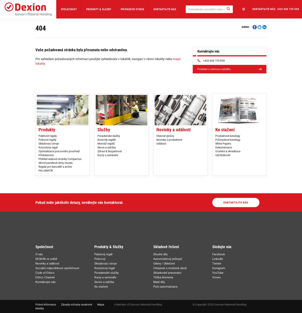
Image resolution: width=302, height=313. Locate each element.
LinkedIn (217, 259)
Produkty (47, 129)
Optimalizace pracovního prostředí (59, 151)
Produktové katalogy (227, 136)
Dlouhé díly (160, 254)
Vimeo (216, 277)
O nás (39, 254)
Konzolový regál (48, 147)
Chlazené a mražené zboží (170, 268)
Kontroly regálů (106, 139)
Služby (103, 129)
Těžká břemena (163, 277)
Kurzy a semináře (107, 155)
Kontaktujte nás (165, 9)
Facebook (218, 254)
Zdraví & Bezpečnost (109, 151)
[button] (244, 9)
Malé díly (159, 282)
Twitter (216, 263)
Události (161, 143)
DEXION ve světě (46, 259)
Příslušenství (46, 155)
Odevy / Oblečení (164, 263)
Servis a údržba (106, 147)
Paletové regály (48, 136)
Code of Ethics (45, 273)
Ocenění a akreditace (227, 151)
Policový (99, 259)
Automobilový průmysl (167, 259)
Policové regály (47, 139)
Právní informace (45, 304)
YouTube (217, 273)
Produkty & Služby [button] (98, 9)
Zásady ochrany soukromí (76, 304)
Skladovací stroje (49, 143)
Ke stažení (225, 129)
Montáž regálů (106, 143)
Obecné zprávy (165, 136)
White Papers (223, 143)
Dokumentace (223, 147)
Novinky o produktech (169, 139)
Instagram (218, 268)
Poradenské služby (108, 136)
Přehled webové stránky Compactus (60, 159)
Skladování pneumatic (167, 273)
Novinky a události (173, 129)
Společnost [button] (69, 9)
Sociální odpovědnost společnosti (57, 268)
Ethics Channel (45, 277)
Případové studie (132, 9)
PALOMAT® (46, 170)
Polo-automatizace (165, 286)
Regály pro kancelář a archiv (55, 166)
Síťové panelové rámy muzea (56, 163)
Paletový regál (103, 254)
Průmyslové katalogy (227, 139)
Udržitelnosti (222, 155)
